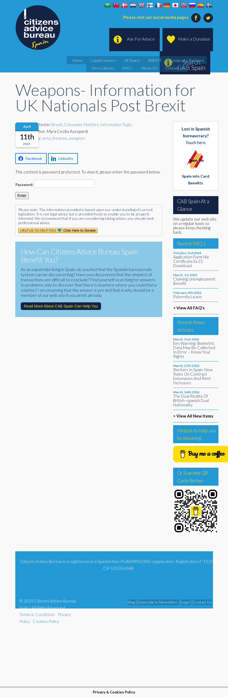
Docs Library (198, 59)
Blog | (132, 602)
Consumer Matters (81, 124)
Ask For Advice (141, 38)
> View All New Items (193, 415)
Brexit (56, 124)
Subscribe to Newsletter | (159, 602)
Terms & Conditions (37, 614)
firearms (59, 138)
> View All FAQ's (189, 307)
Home (76, 59)
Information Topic (115, 124)
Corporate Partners (167, 59)
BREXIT (141, 59)
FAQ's (118, 66)
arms (46, 138)
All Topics (122, 59)
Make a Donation (194, 38)
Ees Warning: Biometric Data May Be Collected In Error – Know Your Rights (194, 350)
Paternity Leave (187, 296)
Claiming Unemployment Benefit (194, 281)
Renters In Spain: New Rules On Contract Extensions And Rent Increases (193, 376)
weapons (77, 138)
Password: (54, 183)
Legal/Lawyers (98, 59)
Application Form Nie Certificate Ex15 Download (191, 261)
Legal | (186, 602)
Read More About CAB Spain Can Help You (61, 306)
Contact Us (157, 66)
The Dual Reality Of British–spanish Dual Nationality (191, 400)
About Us (136, 66)
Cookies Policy (46, 621)
